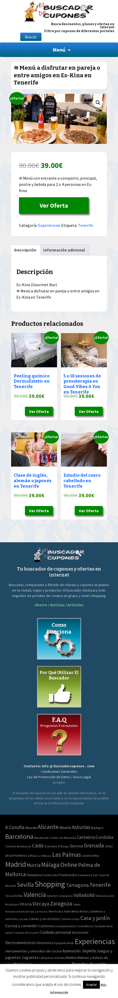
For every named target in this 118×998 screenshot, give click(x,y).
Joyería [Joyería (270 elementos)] (88, 951)
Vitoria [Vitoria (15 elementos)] (26, 903)
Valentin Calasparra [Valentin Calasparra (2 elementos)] (60, 896)
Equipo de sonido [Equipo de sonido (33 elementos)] (64, 943)
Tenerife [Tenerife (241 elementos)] (100, 884)
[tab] (25, 249)
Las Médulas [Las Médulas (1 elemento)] (44, 856)
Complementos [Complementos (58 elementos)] (65, 926)
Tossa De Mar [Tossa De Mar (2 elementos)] (14, 896)
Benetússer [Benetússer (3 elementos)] (41, 838)
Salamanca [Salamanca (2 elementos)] (85, 875)
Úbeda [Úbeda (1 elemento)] (76, 904)
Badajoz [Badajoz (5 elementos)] (97, 828)
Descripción (25, 249)
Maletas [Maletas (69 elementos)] (71, 957)
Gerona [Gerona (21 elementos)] (76, 846)
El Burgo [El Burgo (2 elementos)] (63, 846)
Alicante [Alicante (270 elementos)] (48, 827)
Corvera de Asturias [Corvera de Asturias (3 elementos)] (18, 846)
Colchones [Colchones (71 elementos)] (46, 926)
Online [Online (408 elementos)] (68, 865)
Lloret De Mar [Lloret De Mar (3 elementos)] (90, 856)
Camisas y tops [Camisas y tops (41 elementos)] (70, 919)
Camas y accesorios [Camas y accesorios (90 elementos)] (44, 918)
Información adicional (64, 249)
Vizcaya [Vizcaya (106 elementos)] (40, 903)
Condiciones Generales (59, 771)
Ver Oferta (54, 205)
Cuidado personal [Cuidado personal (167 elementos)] (55, 932)
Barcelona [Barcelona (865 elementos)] (19, 836)
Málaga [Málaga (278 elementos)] (50, 864)
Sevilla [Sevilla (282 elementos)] (25, 884)
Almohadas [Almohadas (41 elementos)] (55, 911)
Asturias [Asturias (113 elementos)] (81, 827)
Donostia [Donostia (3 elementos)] (51, 846)
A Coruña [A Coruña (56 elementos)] (14, 827)
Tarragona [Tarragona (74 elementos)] (77, 885)
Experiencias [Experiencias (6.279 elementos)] (95, 941)
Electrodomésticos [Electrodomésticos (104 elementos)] (20, 942)
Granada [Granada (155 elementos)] (94, 845)
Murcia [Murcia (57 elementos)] (33, 865)
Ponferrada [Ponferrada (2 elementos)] (50, 875)
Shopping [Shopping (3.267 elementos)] (50, 884)
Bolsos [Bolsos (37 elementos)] (75, 911)
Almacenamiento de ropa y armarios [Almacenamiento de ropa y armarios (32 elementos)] (26, 911)
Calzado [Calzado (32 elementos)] (23, 919)
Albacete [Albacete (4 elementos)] (31, 828)
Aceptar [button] (91, 984)
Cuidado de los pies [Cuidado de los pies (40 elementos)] (26, 932)
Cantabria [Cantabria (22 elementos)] (86, 837)
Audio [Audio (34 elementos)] (67, 911)
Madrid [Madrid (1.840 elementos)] (15, 864)
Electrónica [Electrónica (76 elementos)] (45, 942)
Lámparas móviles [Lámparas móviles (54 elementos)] (52, 958)
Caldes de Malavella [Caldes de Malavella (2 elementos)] (63, 838)
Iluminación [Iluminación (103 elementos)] (72, 950)
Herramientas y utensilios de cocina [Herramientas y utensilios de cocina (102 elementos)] (33, 950)
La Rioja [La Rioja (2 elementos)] (31, 856)
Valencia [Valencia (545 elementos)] (35, 895)
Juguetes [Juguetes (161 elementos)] (30, 957)
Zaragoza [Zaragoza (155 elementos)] (61, 903)
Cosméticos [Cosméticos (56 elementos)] (85, 926)
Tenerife (85, 225)
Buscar (31, 36)
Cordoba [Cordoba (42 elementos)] (104, 837)
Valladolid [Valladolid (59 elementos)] (84, 895)
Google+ (59, 782)
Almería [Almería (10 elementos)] (65, 827)
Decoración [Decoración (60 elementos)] (80, 932)
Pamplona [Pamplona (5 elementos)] (34, 875)
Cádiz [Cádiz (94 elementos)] (38, 845)
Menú (59, 49)
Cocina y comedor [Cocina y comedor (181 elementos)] (21, 926)
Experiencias (49, 225)
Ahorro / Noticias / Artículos (59, 604)
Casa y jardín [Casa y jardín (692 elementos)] (95, 918)
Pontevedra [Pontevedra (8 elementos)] (67, 875)
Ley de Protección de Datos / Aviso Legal (59, 777)
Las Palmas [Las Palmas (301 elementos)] (66, 854)
